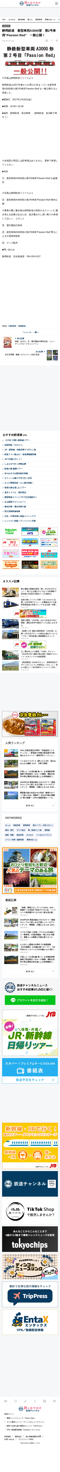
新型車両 (38, 20)
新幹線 (47, 830)
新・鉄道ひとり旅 (35, 830)
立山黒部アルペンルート (15, 502)
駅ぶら (30, 20)
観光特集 (21, 20)
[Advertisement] (30, 291)
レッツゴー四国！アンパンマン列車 (20, 521)
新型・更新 (9, 835)
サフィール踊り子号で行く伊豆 (18, 478)
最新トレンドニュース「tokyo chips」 (21, 1418)
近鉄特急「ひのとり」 (14, 445)
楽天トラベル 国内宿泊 (15, 492)
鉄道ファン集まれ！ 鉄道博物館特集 (20, 454)
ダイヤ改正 (21, 830)
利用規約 (7, 1437)
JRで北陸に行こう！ (13, 459)
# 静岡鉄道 (21, 326)
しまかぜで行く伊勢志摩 (15, 464)
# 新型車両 (12, 326)
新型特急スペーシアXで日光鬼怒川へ (20, 497)
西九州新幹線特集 (12, 511)
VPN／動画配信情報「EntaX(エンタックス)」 (24, 1430)
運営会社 (18, 1437)
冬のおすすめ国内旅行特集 (16, 473)
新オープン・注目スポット (43, 825)
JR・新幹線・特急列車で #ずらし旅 (20, 450)
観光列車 (20, 835)
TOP (3, 20)
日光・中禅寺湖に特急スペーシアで (20, 516)
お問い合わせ (9, 1439)
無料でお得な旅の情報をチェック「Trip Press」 (25, 1426)
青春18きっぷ (50, 20)
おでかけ (12, 20)
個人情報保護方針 (32, 1437)
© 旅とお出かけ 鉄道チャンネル (30, 1443)
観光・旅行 (9, 830)
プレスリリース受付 (25, 1439)
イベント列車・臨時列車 (14, 840)
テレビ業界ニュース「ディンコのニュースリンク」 (26, 1422)
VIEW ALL (30, 805)
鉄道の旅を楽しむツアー (15, 487)
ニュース (6, 26)
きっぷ (7, 825)
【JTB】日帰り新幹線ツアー (17, 440)
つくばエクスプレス (43, 835)
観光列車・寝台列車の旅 (15, 506)
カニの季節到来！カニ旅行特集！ (19, 483)
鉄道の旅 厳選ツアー (13, 469)
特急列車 (16, 825)
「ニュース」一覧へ (30, 332)
